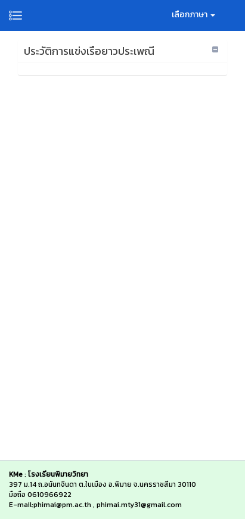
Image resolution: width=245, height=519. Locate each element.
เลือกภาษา (193, 14)
